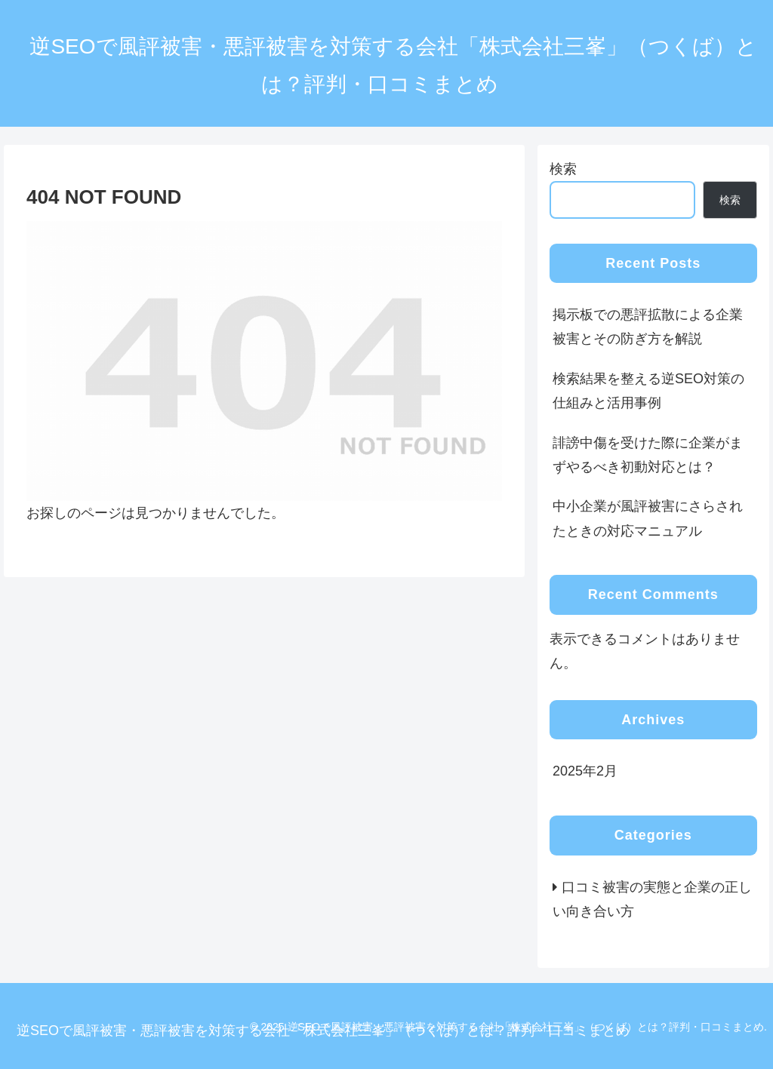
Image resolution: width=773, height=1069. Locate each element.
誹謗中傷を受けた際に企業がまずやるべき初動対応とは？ (648, 455)
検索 (563, 169)
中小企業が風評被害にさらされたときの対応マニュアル (648, 518)
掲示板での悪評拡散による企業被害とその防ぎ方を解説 (648, 326)
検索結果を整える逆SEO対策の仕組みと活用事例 (648, 390)
